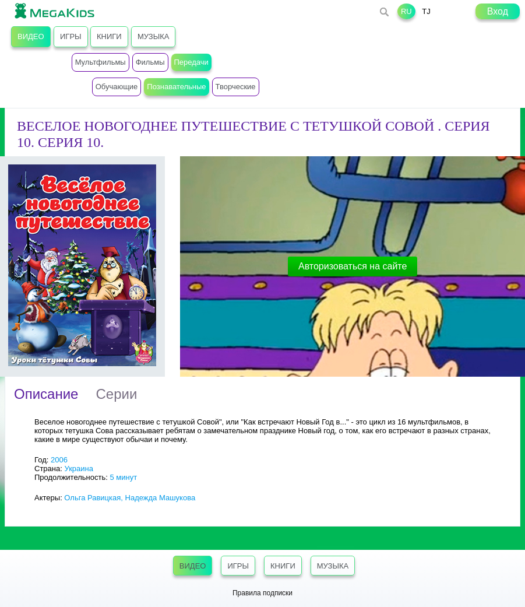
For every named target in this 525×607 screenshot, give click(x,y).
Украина (78, 468)
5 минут (123, 477)
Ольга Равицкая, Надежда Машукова (129, 497)
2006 (59, 459)
